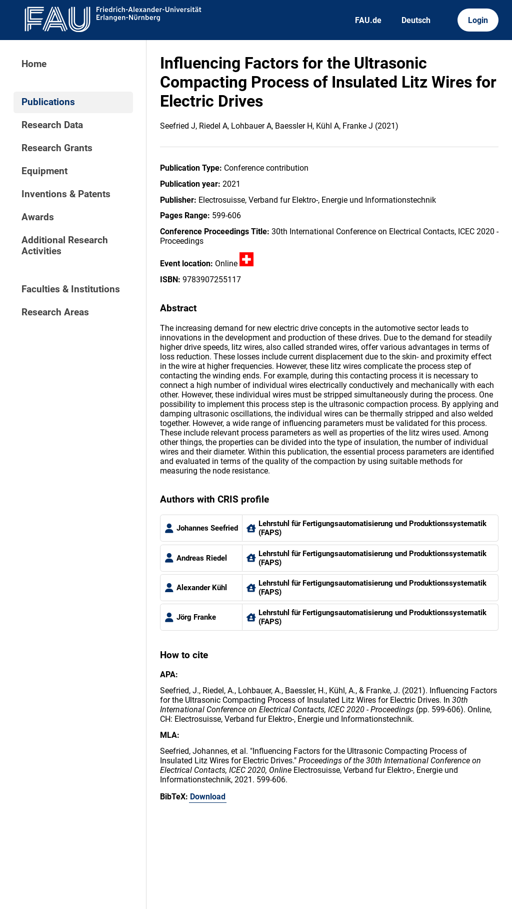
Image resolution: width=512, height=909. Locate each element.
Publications (48, 102)
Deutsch (416, 20)
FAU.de (368, 20)
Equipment (45, 171)
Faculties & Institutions (71, 289)
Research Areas (55, 312)
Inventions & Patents (66, 194)
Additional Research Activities (65, 246)
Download (208, 796)
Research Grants (57, 148)
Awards (38, 217)
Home (34, 64)
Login (478, 20)
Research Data (52, 125)
